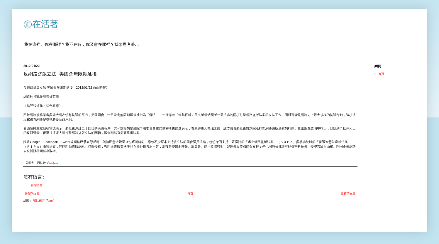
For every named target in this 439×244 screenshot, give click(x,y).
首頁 (190, 193)
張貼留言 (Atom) (44, 200)
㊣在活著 (41, 24)
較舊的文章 (348, 193)
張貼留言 (37, 185)
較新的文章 (32, 193)
